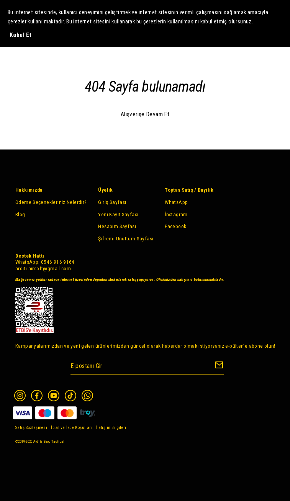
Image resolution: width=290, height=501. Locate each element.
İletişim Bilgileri (111, 427)
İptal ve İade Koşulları (71, 427)
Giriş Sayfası (112, 202)
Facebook (175, 226)
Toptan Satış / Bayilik (189, 190)
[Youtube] (53, 395)
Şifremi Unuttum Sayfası (125, 238)
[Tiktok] (70, 395)
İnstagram (176, 214)
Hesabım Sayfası (117, 226)
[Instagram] (20, 395)
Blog (20, 214)
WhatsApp (176, 202)
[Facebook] (37, 395)
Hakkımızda (29, 190)
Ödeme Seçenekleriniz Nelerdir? (51, 202)
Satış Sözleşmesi (31, 427)
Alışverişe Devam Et (145, 114)
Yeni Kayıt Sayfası (118, 214)
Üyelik (105, 190)
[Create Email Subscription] (218, 366)
